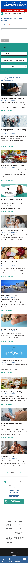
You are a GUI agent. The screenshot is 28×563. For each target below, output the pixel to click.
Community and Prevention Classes (9, 537)
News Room (9, 528)
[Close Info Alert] (25, 10)
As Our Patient (19, 521)
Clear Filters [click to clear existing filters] (5, 70)
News (18, 524)
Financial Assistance (8, 525)
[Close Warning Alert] (25, 5)
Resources (8, 521)
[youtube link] (15, 496)
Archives (3, 63)
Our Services (18, 511)
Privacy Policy (14, 554)
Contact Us (9, 542)
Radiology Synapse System (9, 515)
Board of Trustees (8, 511)
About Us (18, 508)
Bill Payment (8, 531)
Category (3, 57)
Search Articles (5, 50)
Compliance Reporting (18, 515)
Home (8, 508)
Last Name (4, 34)
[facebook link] (10, 496)
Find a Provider (8, 518)
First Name (4, 30)
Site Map (14, 555)
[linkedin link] (12, 496)
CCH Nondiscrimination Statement (19, 537)
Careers (19, 528)
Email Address (5, 24)
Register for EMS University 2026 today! (14, 10)
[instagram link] (18, 496)
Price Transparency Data (18, 532)
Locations (18, 518)
